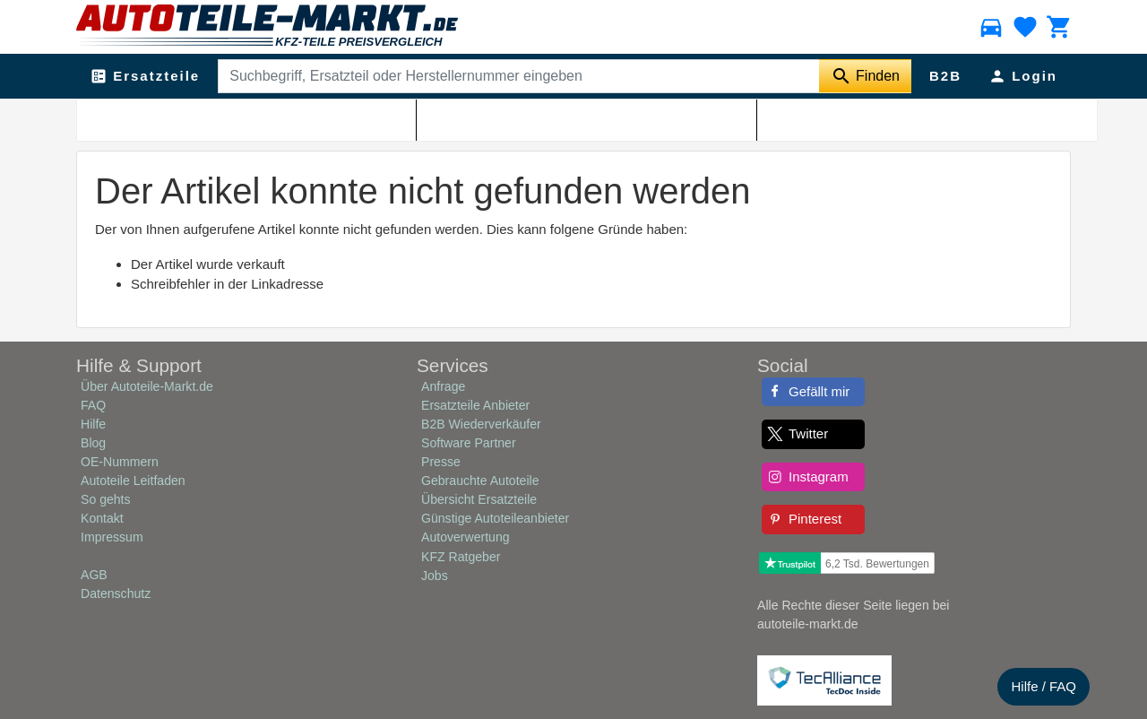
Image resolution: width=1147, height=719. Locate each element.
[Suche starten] (865, 76)
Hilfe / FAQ (1043, 686)
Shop (261, 117)
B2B (945, 75)
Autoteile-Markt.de (190, 117)
